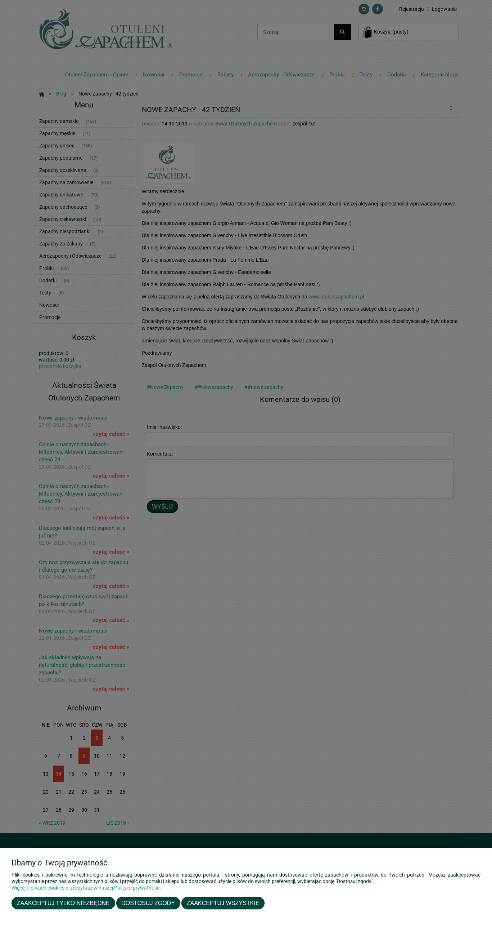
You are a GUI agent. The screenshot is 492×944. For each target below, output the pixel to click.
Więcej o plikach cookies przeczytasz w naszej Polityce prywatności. (87, 888)
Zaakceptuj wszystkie (223, 903)
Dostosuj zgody (148, 903)
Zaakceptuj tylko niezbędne (63, 903)
